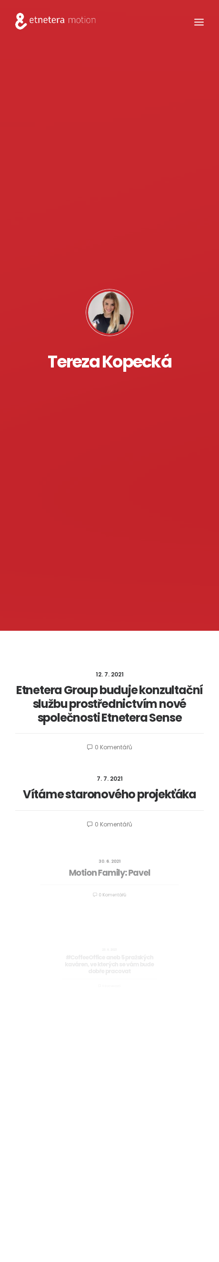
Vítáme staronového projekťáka (109, 794)
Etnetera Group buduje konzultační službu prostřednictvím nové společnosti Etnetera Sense (109, 703)
